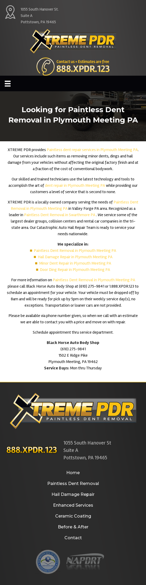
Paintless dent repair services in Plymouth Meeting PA (92, 149)
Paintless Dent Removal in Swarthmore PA (60, 214)
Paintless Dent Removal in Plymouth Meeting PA (75, 250)
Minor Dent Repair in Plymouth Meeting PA (75, 263)
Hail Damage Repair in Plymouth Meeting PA (75, 257)
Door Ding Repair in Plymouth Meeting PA (75, 269)
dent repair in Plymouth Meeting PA (75, 185)
